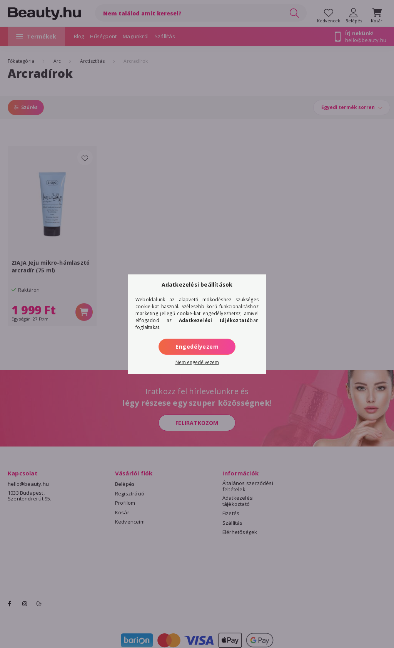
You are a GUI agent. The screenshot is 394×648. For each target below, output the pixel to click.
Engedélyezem (197, 346)
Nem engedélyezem (197, 362)
